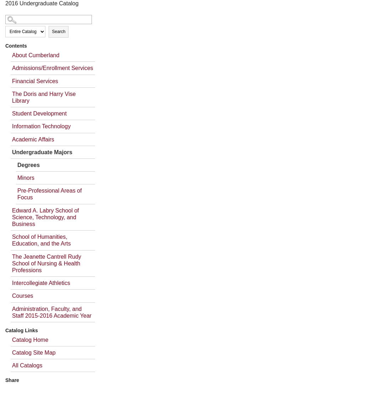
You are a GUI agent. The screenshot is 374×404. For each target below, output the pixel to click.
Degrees (28, 165)
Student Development (39, 114)
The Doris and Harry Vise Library (44, 97)
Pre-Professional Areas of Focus (49, 194)
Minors (25, 178)
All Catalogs (27, 365)
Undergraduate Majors (42, 152)
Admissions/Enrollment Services (52, 68)
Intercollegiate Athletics (41, 283)
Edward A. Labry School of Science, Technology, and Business (45, 217)
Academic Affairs (33, 139)
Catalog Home (30, 340)
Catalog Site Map (34, 353)
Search (58, 31)
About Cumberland (35, 55)
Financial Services (35, 81)
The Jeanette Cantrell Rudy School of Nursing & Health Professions (46, 263)
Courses (22, 296)
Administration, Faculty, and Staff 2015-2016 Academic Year (52, 312)
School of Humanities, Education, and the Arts (41, 240)
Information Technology (41, 126)
